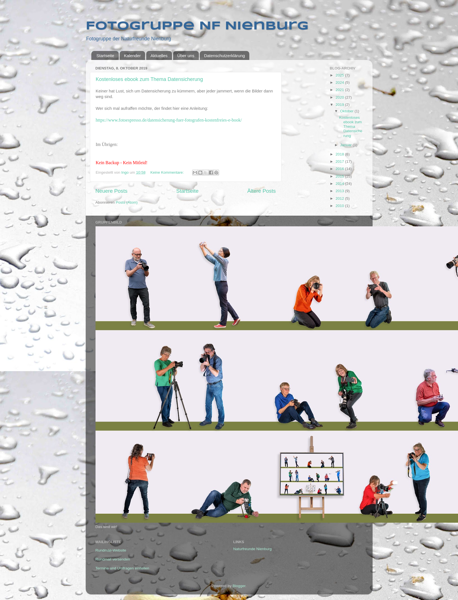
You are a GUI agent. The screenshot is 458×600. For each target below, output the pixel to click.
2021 (340, 90)
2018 (340, 154)
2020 (340, 97)
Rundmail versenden (113, 559)
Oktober (347, 111)
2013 (340, 191)
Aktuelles (159, 55)
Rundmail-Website (111, 550)
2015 (340, 176)
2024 (340, 82)
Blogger (239, 586)
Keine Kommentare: (167, 172)
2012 (340, 198)
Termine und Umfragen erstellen (122, 568)
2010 (340, 206)
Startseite (105, 55)
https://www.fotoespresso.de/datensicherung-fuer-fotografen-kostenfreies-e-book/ (169, 120)
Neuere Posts (111, 191)
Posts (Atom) (127, 202)
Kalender (132, 55)
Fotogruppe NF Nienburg (197, 26)
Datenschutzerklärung (224, 55)
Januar (346, 145)
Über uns (185, 55)
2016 (340, 169)
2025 (340, 75)
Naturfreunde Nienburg (252, 549)
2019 (340, 105)
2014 (340, 184)
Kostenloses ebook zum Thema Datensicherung (149, 79)
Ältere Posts (261, 191)
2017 (340, 161)
